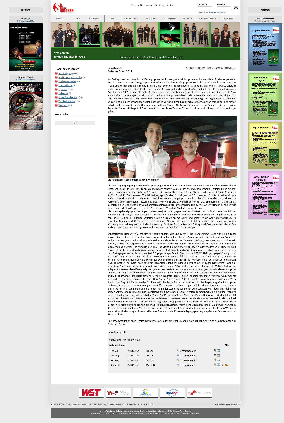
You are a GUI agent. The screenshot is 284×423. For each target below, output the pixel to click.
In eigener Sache (67, 81)
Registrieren (203, 12)
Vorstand (159, 5)
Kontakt (170, 5)
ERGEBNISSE (131, 18)
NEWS (59, 18)
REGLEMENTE (169, 18)
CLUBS (76, 18)
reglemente (109, 404)
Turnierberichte (67, 101)
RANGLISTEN (150, 18)
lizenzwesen (131, 404)
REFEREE (187, 18)
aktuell (54, 404)
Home (134, 5)
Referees (63, 93)
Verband (63, 105)
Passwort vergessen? (218, 12)
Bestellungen (260, 21)
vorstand (142, 404)
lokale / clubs (64, 404)
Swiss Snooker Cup (68, 97)
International (66, 85)
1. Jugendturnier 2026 (25, 21)
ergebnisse (86, 404)
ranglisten (98, 404)
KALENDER (94, 18)
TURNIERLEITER (207, 18)
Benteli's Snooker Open (25, 79)
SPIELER (113, 18)
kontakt (151, 404)
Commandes (271, 21)
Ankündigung (66, 73)
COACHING (229, 18)
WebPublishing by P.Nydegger (227, 404)
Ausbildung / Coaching (71, 77)
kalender (76, 404)
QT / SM (63, 89)
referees (119, 404)
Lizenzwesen (146, 5)
